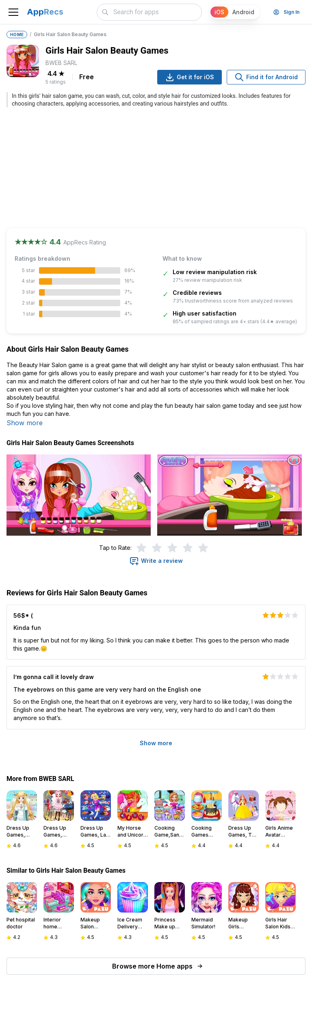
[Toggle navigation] (13, 12)
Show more (24, 423)
